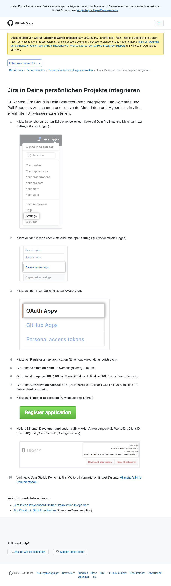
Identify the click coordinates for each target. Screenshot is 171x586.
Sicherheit (83, 573)
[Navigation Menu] (159, 23)
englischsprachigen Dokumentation (97, 10)
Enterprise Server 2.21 (24, 63)
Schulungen (83, 576)
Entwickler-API (155, 573)
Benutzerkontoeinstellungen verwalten (71, 70)
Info (94, 576)
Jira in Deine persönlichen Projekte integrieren (123, 70)
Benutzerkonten (36, 70)
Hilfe (102, 573)
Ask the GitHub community (28, 551)
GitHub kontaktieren (117, 573)
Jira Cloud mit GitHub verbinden (34, 510)
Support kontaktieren (70, 551)
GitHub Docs (24, 23)
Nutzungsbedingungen (48, 573)
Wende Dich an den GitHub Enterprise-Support (97, 45)
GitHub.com (16, 70)
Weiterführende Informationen (28, 498)
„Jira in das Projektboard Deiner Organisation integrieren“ (51, 505)
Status (94, 573)
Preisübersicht (137, 573)
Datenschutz (68, 573)
